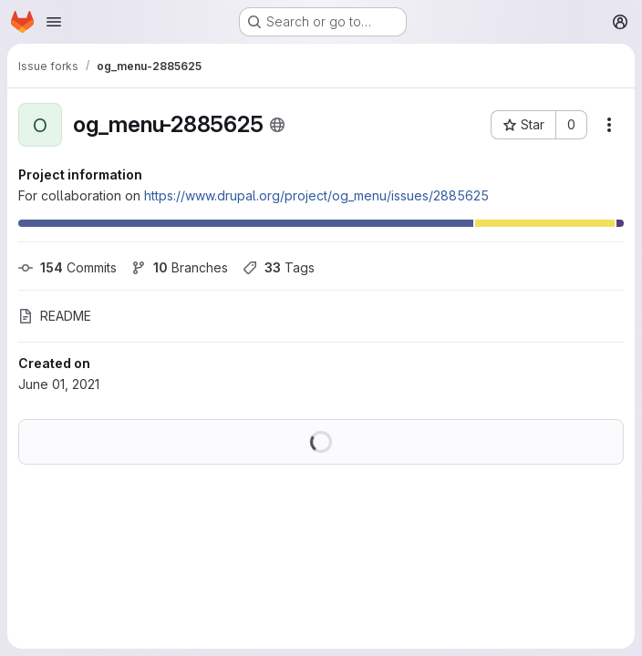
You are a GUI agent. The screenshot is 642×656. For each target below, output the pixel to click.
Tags (279, 267)
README (54, 315)
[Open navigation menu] (53, 21)
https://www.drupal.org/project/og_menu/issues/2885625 (316, 195)
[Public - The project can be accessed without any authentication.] (277, 125)
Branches (179, 267)
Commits (67, 267)
